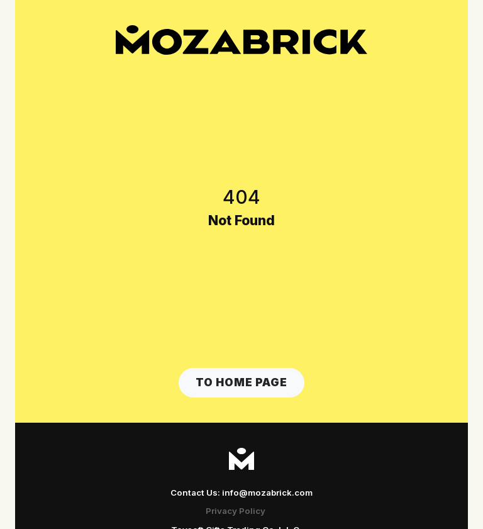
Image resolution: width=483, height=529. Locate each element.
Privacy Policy (235, 511)
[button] (241, 383)
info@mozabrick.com (267, 492)
